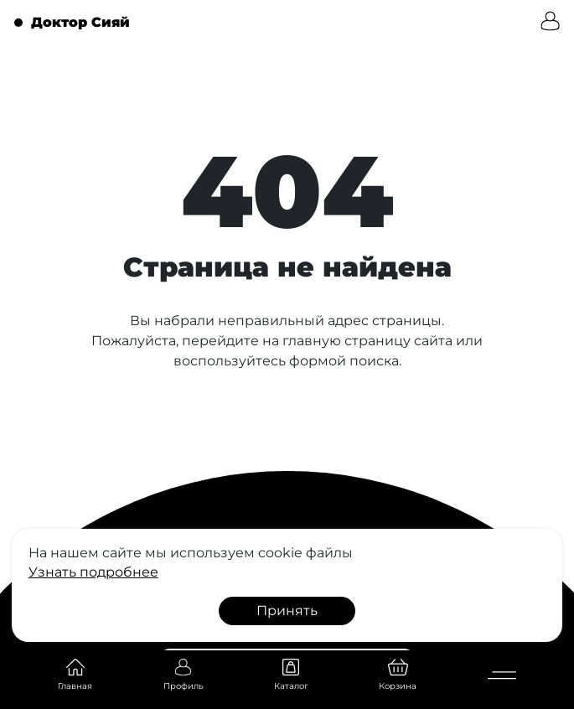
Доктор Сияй (80, 22)
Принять (287, 610)
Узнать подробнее (93, 572)
